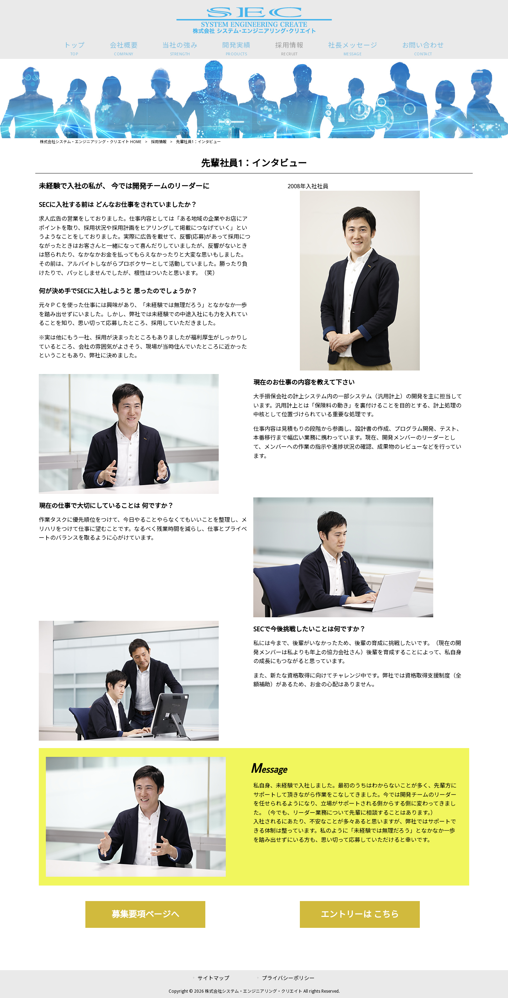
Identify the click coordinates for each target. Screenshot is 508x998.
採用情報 (159, 142)
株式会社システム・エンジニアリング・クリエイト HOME (90, 142)
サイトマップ (213, 978)
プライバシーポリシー (288, 978)
